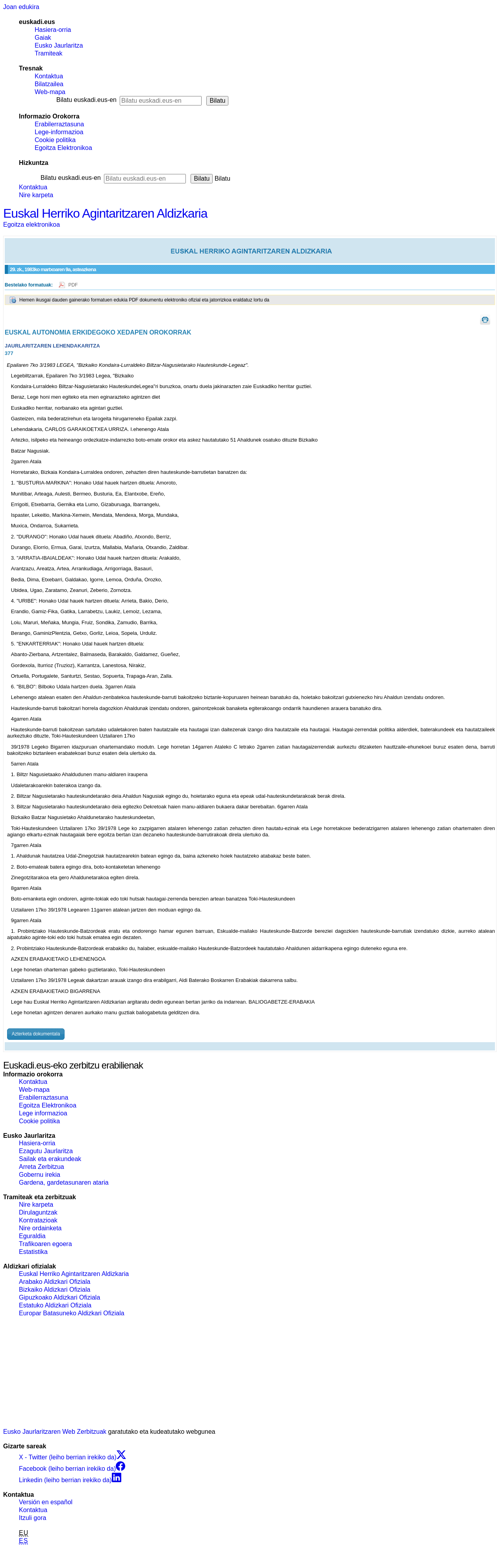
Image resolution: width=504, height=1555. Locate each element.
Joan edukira (21, 7)
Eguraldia (32, 1236)
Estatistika (33, 1251)
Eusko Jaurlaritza (59, 45)
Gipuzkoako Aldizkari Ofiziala (59, 1297)
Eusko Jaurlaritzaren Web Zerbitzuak (54, 1431)
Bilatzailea (49, 84)
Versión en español (45, 1502)
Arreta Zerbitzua (41, 1166)
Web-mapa (50, 92)
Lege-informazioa (59, 132)
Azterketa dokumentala (36, 1034)
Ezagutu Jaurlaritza (46, 1151)
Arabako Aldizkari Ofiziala (54, 1281)
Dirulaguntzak (38, 1212)
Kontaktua (49, 76)
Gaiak (43, 37)
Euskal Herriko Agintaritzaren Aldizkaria (105, 213)
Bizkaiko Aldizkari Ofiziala (54, 1289)
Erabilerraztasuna (59, 124)
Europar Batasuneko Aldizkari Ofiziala (71, 1313)
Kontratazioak (38, 1220)
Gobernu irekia (39, 1174)
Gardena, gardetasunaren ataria (64, 1182)
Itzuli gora (32, 1517)
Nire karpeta (36, 195)
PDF (73, 285)
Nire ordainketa (40, 1228)
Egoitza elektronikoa (31, 224)
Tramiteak (49, 53)
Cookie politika (55, 140)
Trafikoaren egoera (45, 1244)
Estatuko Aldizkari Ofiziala (55, 1305)
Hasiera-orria (53, 29)
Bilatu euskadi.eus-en (86, 99)
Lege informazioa (43, 1113)
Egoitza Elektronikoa (63, 147)
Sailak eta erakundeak (50, 1159)
